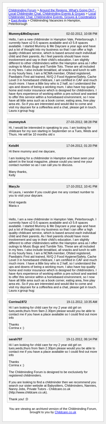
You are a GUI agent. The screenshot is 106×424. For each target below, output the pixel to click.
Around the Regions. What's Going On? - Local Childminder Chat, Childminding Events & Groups (52, 11)
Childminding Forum (22, 10)
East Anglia (19, 20)
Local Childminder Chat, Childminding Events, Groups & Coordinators (52, 15)
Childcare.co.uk (65, 412)
